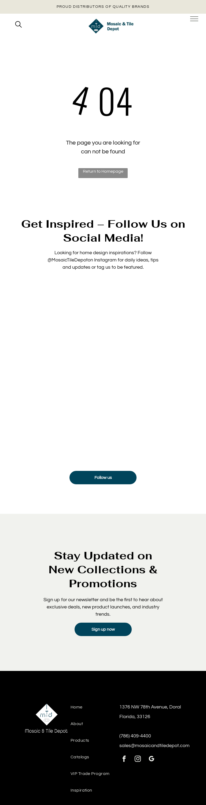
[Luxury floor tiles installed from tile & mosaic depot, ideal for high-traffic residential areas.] (58, 416)
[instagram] (137, 759)
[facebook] (124, 759)
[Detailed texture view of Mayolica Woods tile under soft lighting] (58, 326)
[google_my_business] (151, 759)
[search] (18, 25)
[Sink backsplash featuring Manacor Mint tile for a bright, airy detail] (148, 326)
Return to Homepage (103, 171)
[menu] (194, 19)
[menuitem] (95, 710)
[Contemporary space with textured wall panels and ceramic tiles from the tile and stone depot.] (148, 416)
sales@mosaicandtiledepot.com (154, 745)
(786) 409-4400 (135, 735)
